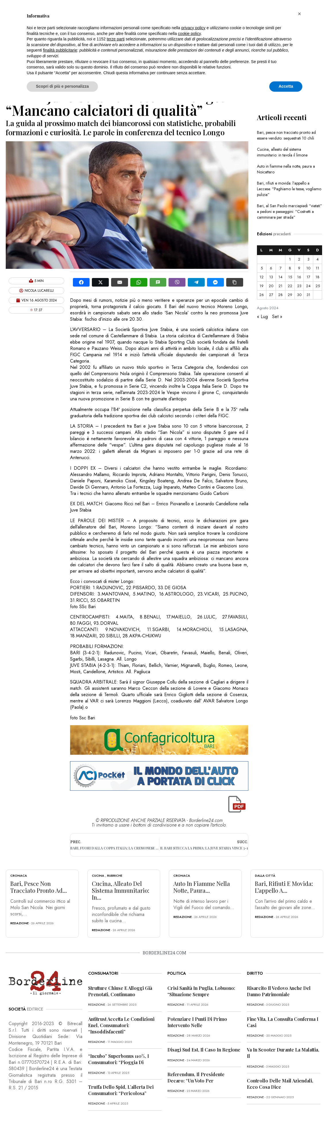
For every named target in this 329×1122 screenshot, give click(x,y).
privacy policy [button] (193, 28)
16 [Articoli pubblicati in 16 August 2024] (299, 277)
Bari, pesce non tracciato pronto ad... (38, 887)
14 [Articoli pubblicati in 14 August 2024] (280, 277)
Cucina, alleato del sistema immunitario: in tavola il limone (282, 152)
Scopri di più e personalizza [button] (62, 86)
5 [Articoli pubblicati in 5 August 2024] (262, 268)
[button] (299, 13)
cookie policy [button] (189, 33)
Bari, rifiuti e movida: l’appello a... (284, 887)
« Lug (262, 316)
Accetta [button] (285, 86)
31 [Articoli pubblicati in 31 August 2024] (308, 294)
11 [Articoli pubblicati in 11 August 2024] (317, 268)
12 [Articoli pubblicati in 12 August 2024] (262, 277)
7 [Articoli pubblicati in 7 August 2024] (281, 268)
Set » (277, 316)
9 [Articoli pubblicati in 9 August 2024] (299, 268)
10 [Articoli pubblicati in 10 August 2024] (308, 268)
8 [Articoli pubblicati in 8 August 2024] (290, 268)
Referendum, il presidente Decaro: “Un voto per (196, 1077)
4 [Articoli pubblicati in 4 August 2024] (317, 259)
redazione (19, 923)
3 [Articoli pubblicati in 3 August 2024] (308, 259)
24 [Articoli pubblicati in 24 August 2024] (308, 286)
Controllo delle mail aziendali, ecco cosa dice (280, 1084)
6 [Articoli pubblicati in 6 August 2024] (271, 268)
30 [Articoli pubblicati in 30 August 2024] (299, 294)
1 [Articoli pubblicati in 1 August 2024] (290, 259)
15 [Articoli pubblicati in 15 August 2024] (290, 277)
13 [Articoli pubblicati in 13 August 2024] (271, 277)
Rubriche (114, 875)
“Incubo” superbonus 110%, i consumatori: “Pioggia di (118, 1059)
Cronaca (18, 875)
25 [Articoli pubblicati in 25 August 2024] (318, 286)
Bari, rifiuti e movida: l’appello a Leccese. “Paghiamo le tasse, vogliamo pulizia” (289, 188)
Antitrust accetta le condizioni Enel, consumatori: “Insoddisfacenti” (121, 1025)
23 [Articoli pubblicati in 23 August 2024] (299, 286)
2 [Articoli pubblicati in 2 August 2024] (299, 259)
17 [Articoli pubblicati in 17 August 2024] (308, 277)
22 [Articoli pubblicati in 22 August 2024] (290, 286)
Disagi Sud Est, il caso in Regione (203, 1050)
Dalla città (265, 875)
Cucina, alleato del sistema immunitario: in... (120, 890)
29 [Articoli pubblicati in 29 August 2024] (290, 294)
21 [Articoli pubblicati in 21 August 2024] (280, 286)
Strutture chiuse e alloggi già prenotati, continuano (120, 991)
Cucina (98, 875)
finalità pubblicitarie (60, 50)
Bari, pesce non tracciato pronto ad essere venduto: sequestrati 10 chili (286, 135)
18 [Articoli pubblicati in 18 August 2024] (318, 277)
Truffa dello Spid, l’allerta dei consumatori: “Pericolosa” (121, 1090)
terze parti (116, 39)
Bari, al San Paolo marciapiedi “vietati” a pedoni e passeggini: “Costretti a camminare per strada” (289, 211)
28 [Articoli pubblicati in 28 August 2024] (280, 294)
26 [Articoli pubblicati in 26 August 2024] (261, 294)
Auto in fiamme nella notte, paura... (201, 887)
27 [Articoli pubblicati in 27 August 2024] (271, 294)
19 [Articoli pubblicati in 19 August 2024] (262, 286)
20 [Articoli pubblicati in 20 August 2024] (271, 286)
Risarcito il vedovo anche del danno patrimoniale (279, 991)
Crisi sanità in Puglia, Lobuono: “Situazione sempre (201, 991)
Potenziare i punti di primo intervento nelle (197, 1022)
